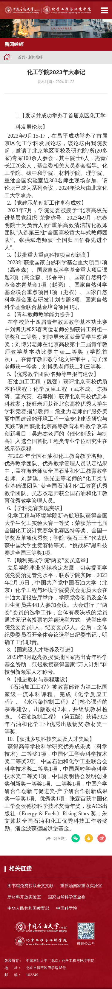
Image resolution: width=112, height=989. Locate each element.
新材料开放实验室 (24, 897)
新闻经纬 (35, 57)
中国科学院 (66, 908)
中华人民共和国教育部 (28, 908)
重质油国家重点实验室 (81, 885)
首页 (21, 57)
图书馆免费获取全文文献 (30, 885)
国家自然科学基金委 (66, 897)
